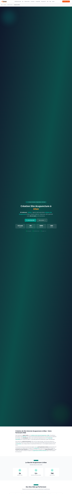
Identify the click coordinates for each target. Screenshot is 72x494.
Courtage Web (38, 1)
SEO (22, 1)
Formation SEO (43, 1)
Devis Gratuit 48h (30, 220)
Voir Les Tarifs (42, 220)
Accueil (5, 4)
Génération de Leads (18, 1)
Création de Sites (27, 1)
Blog (50, 1)
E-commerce (32, 1)
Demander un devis (66, 1)
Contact (53, 1)
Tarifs (47, 1)
